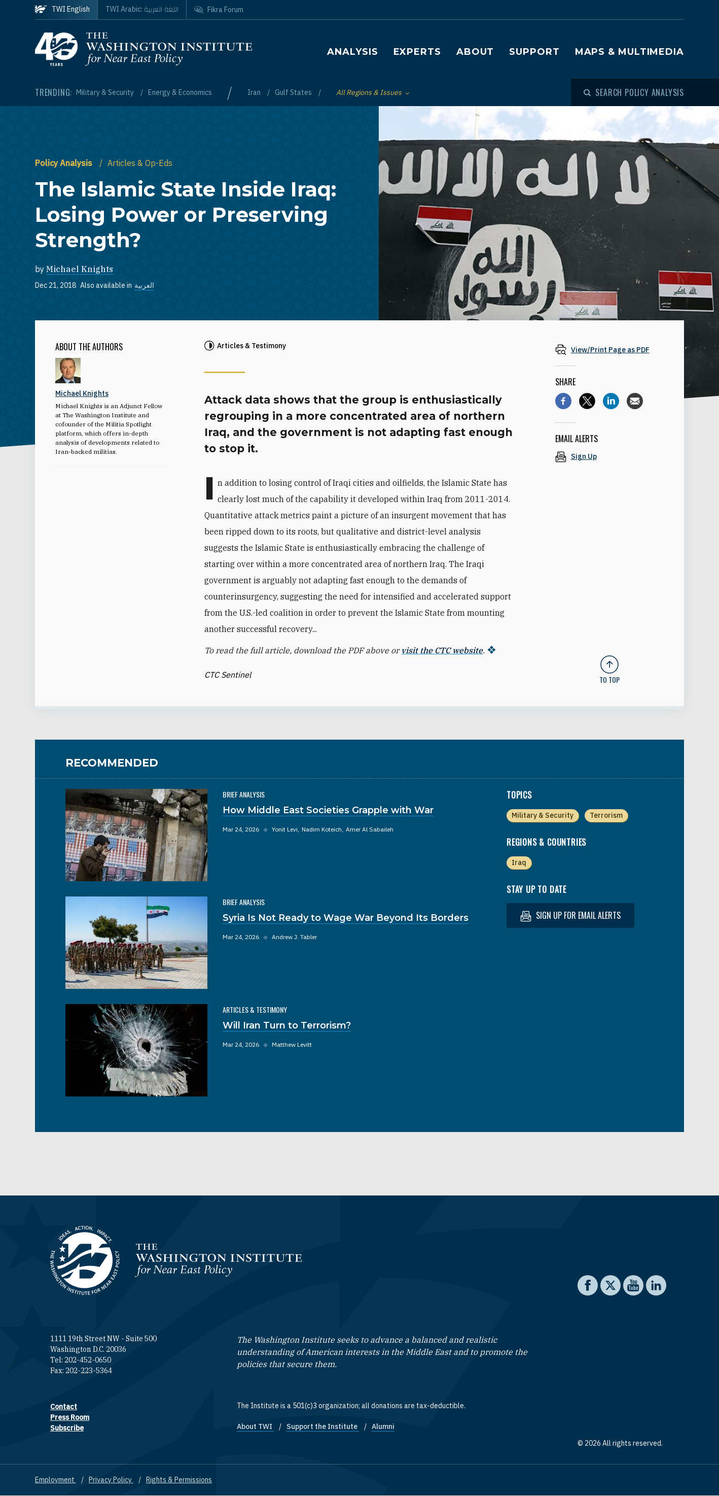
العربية (144, 285)
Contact (63, 1406)
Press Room (69, 1417)
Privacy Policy (111, 1479)
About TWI (255, 1426)
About (475, 51)
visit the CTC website (442, 650)
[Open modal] (634, 92)
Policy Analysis (64, 163)
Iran (254, 92)
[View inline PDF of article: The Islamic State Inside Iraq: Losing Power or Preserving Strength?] (609, 349)
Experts (417, 51)
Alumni (383, 1426)
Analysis (352, 51)
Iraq (519, 862)
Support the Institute (322, 1426)
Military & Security (105, 92)
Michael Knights (79, 269)
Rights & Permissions (179, 1479)
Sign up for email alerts (570, 915)
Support (534, 51)
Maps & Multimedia (629, 51)
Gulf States (294, 92)
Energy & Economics (180, 92)
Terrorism (606, 815)
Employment (55, 1479)
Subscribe (67, 1428)
